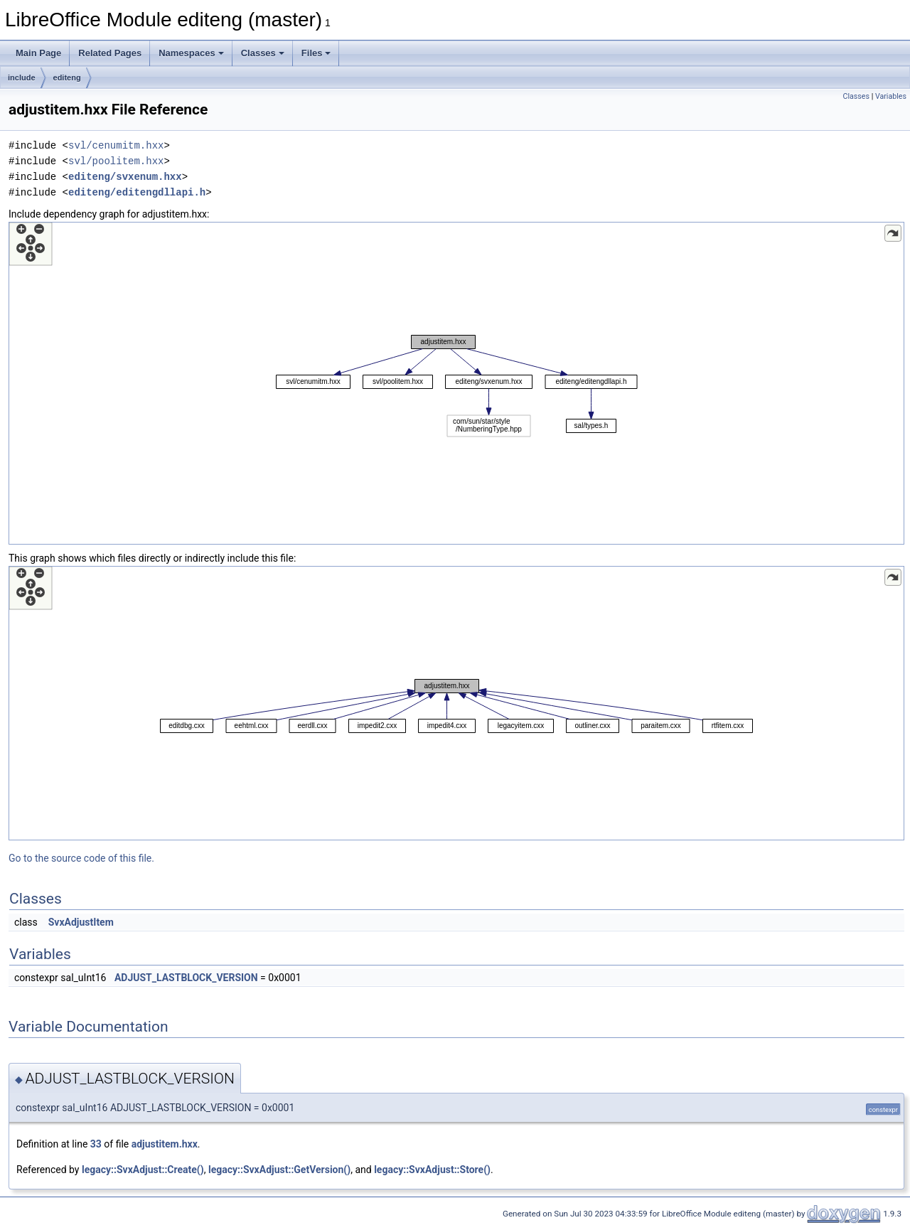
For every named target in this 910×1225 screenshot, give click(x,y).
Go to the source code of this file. (81, 858)
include (22, 77)
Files (316, 53)
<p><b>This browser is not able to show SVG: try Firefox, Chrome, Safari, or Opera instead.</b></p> (456, 383)
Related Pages (109, 53)
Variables (890, 96)
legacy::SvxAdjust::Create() (143, 1169)
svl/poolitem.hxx (116, 161)
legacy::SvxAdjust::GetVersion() (279, 1169)
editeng (67, 77)
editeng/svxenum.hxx (125, 176)
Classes (262, 53)
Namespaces (191, 53)
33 (96, 1144)
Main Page (38, 53)
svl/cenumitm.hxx (116, 145)
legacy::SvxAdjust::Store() (432, 1169)
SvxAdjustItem (81, 922)
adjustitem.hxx (165, 1144)
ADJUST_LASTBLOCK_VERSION (186, 977)
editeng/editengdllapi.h (136, 192)
